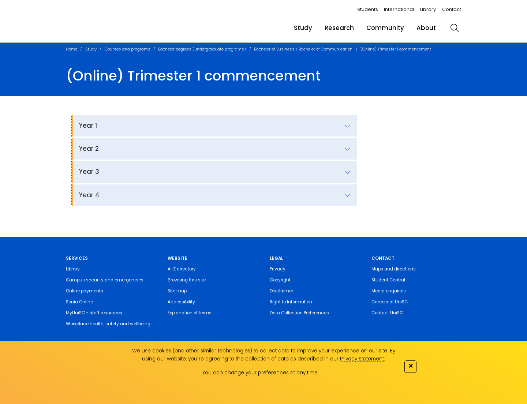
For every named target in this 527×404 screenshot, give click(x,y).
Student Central (388, 280)
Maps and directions (393, 269)
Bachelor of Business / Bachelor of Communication (303, 49)
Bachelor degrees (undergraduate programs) (202, 49)
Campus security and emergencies (104, 280)
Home (71, 49)
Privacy (277, 269)
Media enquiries (388, 291)
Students (367, 9)
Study (303, 27)
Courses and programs (127, 49)
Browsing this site (187, 280)
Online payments (84, 291)
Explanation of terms (190, 313)
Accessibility (181, 302)
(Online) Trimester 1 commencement (395, 49)
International (399, 9)
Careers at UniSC (389, 302)
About (426, 27)
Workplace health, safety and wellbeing (108, 324)
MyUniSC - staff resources (94, 313)
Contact (451, 9)
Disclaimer (281, 291)
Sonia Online (79, 302)
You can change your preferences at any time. (260, 372)
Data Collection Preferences (299, 313)
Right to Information (291, 302)
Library (428, 9)
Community (385, 27)
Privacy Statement (362, 358)
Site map (177, 291)
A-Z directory (182, 269)
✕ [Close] (410, 366)
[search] (454, 27)
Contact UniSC (387, 313)
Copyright (280, 280)
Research (339, 27)
